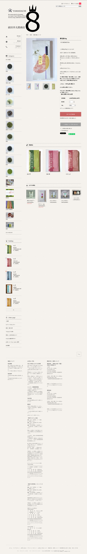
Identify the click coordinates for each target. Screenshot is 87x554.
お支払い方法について (42, 548)
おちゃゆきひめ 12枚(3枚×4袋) (68, 200)
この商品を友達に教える (67, 128)
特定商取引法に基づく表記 (65, 548)
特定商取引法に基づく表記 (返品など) (68, 118)
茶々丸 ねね (42, 204)
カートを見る (77, 3)
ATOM (76, 548)
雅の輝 (48, 174)
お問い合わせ (23, 548)
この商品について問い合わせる (70, 124)
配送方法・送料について (53, 548)
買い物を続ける (65, 130)
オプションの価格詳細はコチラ (66, 108)
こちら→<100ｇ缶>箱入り (67, 84)
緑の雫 (29, 174)
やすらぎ (68, 174)
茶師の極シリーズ (37, 34)
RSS (73, 548)
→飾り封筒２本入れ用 (66, 94)
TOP (27, 34)
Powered (60, 550)
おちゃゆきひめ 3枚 (54, 200)
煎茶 (31, 34)
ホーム (10, 548)
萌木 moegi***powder (32, 200)
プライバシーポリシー (32, 548)
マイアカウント (66, 3)
